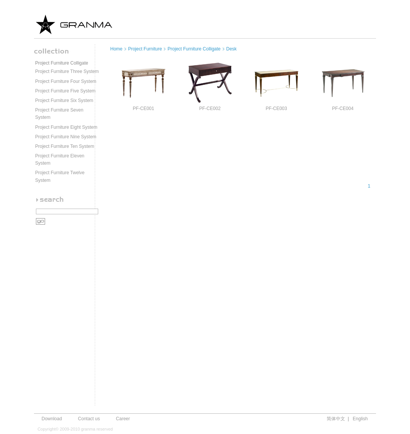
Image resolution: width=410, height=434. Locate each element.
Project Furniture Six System (64, 100)
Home (116, 49)
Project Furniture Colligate (61, 63)
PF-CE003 (276, 108)
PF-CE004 (342, 108)
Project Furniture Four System (65, 81)
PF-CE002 (209, 108)
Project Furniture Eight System (66, 127)
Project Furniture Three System (67, 71)
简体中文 (336, 418)
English (360, 418)
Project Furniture (145, 49)
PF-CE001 (143, 108)
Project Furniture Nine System (65, 136)
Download (52, 418)
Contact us (89, 418)
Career (123, 418)
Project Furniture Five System (65, 91)
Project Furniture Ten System (64, 146)
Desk (231, 49)
